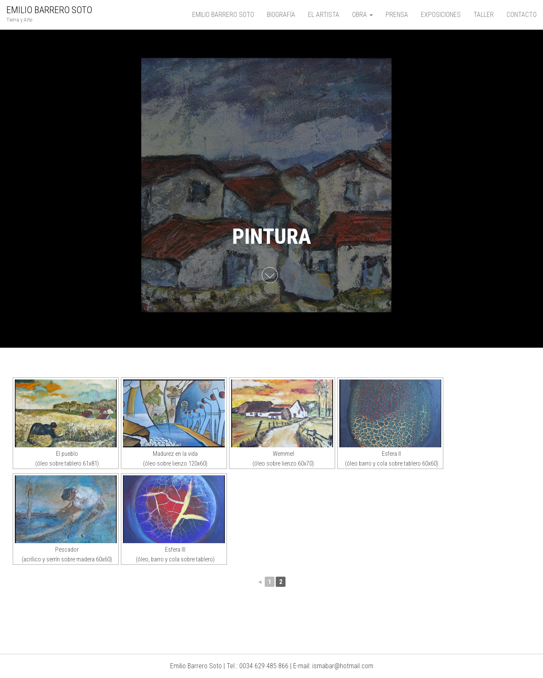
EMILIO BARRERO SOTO (49, 10)
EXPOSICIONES (441, 15)
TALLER (483, 15)
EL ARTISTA (323, 15)
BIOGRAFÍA (281, 15)
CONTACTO (522, 15)
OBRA (362, 15)
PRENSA (397, 15)
